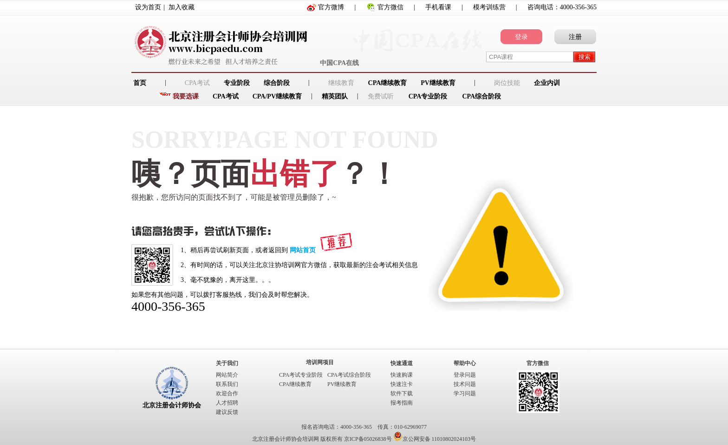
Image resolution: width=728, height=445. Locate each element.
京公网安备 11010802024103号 (434, 439)
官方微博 (331, 7)
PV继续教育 (438, 82)
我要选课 (186, 96)
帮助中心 (465, 363)
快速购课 (401, 375)
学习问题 (465, 393)
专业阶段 (237, 82)
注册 (575, 36)
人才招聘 (227, 402)
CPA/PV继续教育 (277, 96)
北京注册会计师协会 (172, 405)
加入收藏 (182, 7)
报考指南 (401, 402)
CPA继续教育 (387, 82)
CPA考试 (226, 96)
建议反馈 (227, 412)
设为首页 (148, 7)
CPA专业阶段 (428, 96)
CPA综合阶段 (481, 96)
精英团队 (335, 96)
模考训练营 (489, 7)
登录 (521, 36)
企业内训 (547, 82)
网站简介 (227, 375)
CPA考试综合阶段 (349, 375)
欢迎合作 (227, 393)
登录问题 (465, 375)
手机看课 (438, 7)
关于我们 (227, 363)
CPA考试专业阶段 (301, 375)
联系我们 (227, 384)
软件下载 (401, 393)
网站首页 (303, 250)
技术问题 (465, 384)
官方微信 (390, 7)
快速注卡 (401, 384)
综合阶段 (277, 82)
